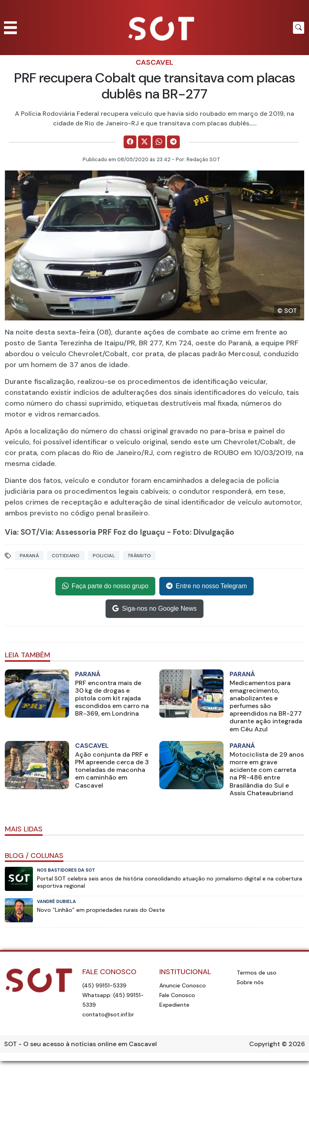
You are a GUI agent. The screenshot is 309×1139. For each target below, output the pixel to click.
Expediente (174, 1004)
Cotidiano (66, 555)
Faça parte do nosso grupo (105, 586)
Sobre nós (250, 982)
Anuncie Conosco (182, 985)
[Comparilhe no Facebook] (130, 141)
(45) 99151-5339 (104, 985)
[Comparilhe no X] (144, 141)
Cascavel (154, 62)
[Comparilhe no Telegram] (173, 141)
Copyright (264, 1044)
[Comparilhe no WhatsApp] (158, 141)
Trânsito (139, 555)
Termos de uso (256, 972)
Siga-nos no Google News (154, 609)
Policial (104, 555)
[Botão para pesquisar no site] (298, 28)
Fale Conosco (177, 995)
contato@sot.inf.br (108, 1014)
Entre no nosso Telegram (206, 586)
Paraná (29, 555)
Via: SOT (20, 532)
